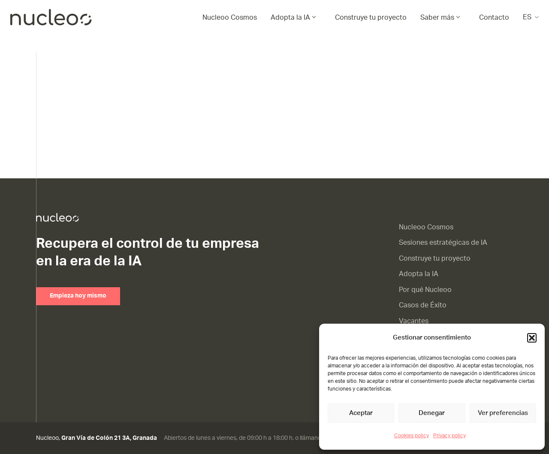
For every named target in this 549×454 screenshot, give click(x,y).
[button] (532, 338)
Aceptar (361, 413)
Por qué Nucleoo (425, 289)
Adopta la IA (290, 17)
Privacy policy (449, 435)
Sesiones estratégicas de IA (443, 242)
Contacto (494, 17)
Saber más (437, 17)
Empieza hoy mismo (78, 296)
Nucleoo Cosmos (229, 17)
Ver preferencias (503, 413)
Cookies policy (411, 435)
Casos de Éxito (422, 305)
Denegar (432, 413)
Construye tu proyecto (371, 17)
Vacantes (413, 321)
